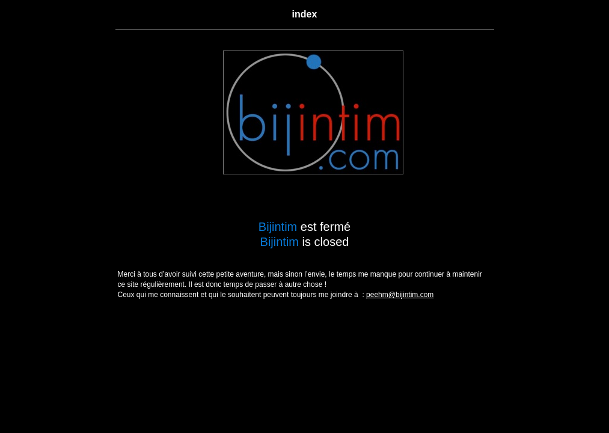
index (304, 14)
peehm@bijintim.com (399, 294)
